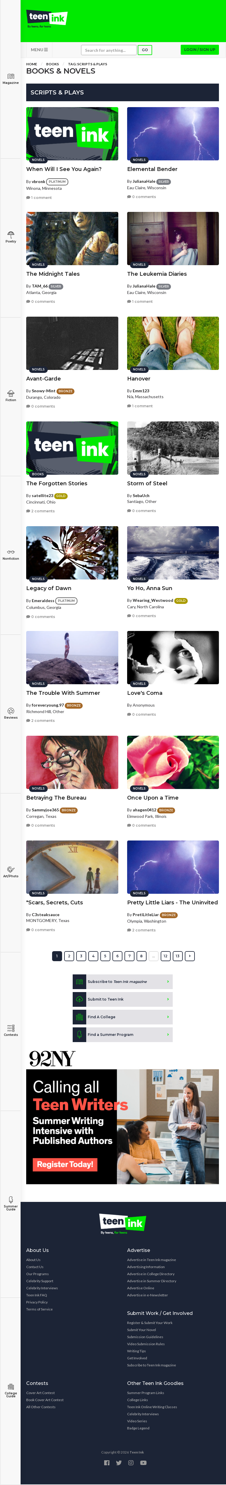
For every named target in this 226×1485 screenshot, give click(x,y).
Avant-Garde (43, 379)
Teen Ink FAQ (36, 1295)
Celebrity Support (39, 1281)
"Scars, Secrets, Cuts (54, 903)
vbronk (38, 181)
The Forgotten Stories (56, 484)
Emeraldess (43, 600)
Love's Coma (144, 693)
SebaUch (141, 495)
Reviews (10, 713)
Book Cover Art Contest (45, 1400)
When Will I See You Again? (64, 169)
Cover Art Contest (40, 1393)
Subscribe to (110, 982)
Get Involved (137, 1358)
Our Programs (37, 1274)
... (153, 956)
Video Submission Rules (146, 1344)
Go (145, 50)
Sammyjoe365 (45, 810)
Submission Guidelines (145, 1337)
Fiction (10, 396)
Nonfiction (10, 555)
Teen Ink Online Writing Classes (152, 1407)
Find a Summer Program (103, 1035)
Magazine (10, 79)
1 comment (39, 197)
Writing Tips (136, 1351)
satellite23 (42, 495)
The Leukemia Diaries (157, 274)
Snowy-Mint (44, 390)
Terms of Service (39, 1310)
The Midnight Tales (53, 274)
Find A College (94, 1017)
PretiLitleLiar (146, 914)
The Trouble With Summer (63, 693)
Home (31, 64)
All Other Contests (41, 1407)
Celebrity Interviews (42, 1288)
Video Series (137, 1421)
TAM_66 (40, 286)
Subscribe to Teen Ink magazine (151, 1365)
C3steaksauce (45, 914)
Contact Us (35, 1267)
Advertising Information (146, 1267)
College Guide (10, 1390)
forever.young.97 (48, 705)
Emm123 (141, 390)
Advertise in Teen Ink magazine (151, 1260)
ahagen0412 (144, 810)
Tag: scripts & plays (87, 64)
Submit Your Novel (141, 1330)
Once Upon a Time (153, 798)
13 (178, 956)
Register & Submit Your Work (149, 1323)
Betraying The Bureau (56, 798)
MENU (39, 50)
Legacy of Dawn (49, 588)
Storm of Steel (147, 484)
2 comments (40, 511)
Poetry (10, 237)
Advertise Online (140, 1288)
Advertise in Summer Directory (151, 1281)
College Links (137, 1400)
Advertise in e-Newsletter (147, 1295)
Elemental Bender (152, 169)
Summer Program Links (145, 1393)
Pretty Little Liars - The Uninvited (172, 903)
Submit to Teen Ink (98, 1000)
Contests (10, 1031)
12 (165, 956)
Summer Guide (10, 1203)
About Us (33, 1260)
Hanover (138, 379)
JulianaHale (144, 181)
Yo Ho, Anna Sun (149, 588)
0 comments (141, 197)
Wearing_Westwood (153, 600)
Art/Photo (10, 872)
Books (52, 64)
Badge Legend (138, 1428)
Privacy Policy (37, 1302)
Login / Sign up (199, 50)
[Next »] (190, 957)
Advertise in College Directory (151, 1274)
